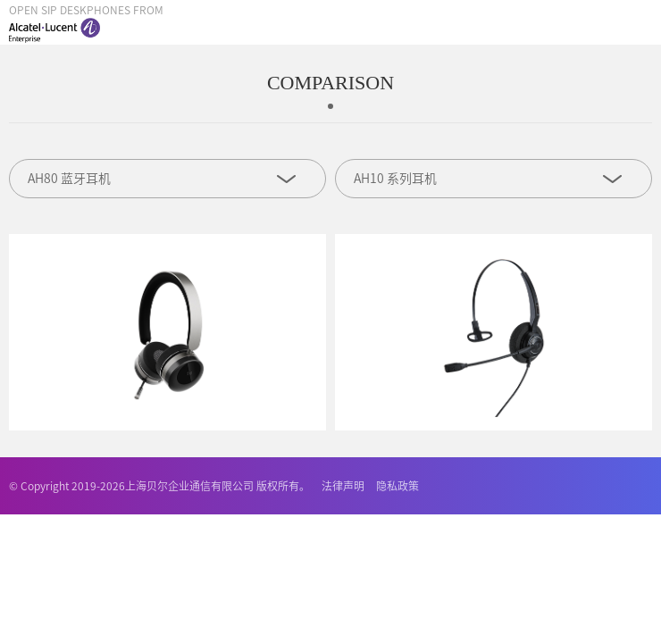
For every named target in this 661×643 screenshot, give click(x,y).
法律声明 (343, 485)
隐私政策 (397, 485)
